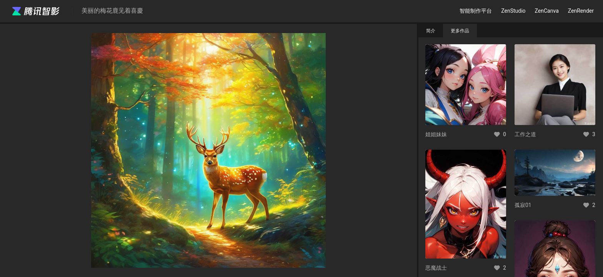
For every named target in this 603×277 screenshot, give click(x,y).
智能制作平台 (476, 11)
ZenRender (581, 11)
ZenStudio (513, 11)
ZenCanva (547, 11)
